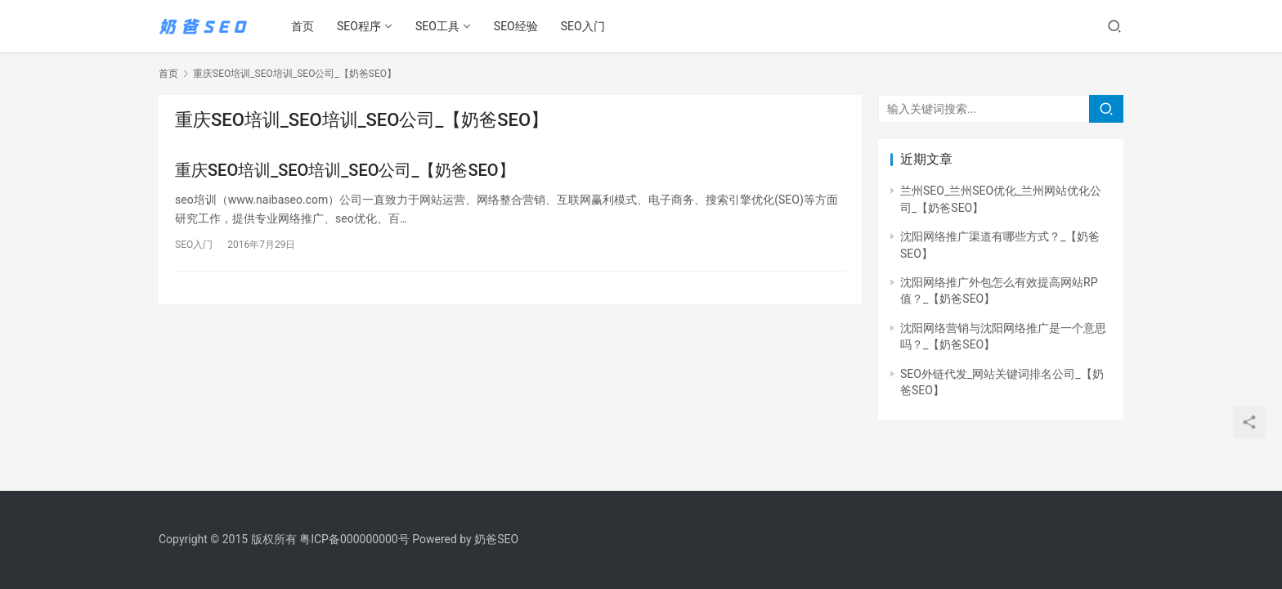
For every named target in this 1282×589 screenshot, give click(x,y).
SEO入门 (583, 26)
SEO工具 (437, 26)
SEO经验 (516, 26)
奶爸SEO (496, 539)
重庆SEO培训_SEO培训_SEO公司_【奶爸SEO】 (345, 170)
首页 (302, 26)
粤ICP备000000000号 (354, 539)
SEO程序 (359, 26)
